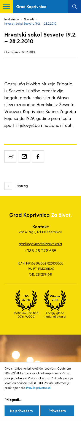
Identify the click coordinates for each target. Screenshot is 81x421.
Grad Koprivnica (31, 6)
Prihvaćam (57, 410)
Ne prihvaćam (21, 410)
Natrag (22, 186)
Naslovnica (11, 19)
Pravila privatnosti (38, 387)
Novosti (29, 19)
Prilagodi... (13, 399)
